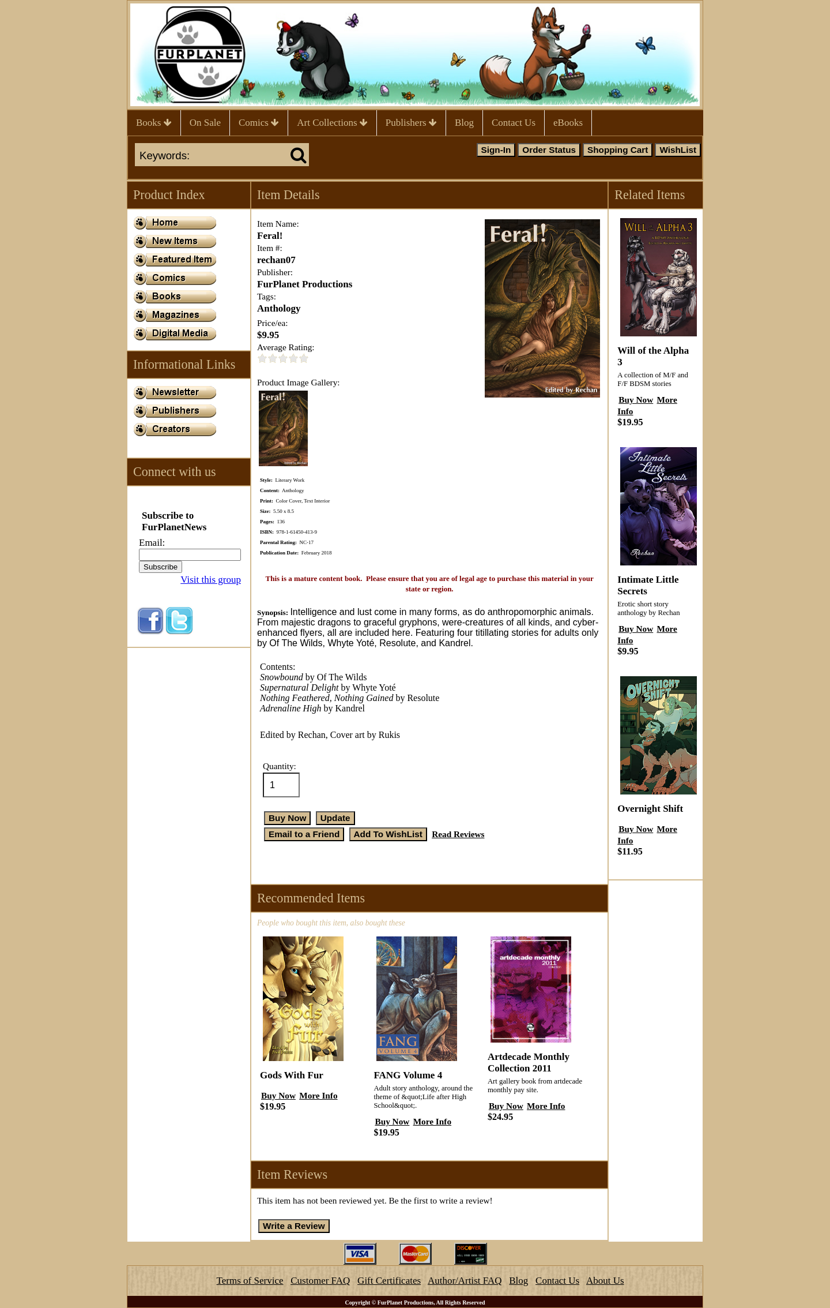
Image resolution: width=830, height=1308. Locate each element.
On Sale (205, 122)
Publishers (411, 122)
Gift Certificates (389, 1280)
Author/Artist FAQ (465, 1280)
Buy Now (278, 1095)
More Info (318, 1095)
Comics (259, 122)
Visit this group (210, 579)
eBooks (568, 122)
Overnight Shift (650, 808)
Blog (464, 122)
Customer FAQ (320, 1280)
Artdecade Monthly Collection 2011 (528, 1062)
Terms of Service (250, 1280)
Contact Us (513, 122)
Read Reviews (458, 834)
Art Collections (332, 122)
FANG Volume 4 (407, 1075)
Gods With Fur (291, 1075)
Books (154, 122)
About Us (605, 1280)
